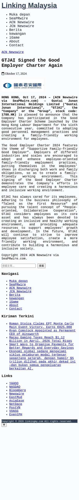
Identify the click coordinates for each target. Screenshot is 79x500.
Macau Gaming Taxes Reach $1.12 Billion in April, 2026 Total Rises (40, 396)
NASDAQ (14, 452)
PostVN (14, 477)
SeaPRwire (18, 19)
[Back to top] (4, 496)
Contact (16, 52)
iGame (14, 42)
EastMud (15, 465)
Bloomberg (17, 456)
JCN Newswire (21, 28)
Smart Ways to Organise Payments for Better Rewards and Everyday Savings (41, 404)
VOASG (13, 481)
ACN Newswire (21, 24)
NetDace (15, 473)
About (14, 47)
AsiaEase (16, 469)
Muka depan (19, 15)
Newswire (16, 460)
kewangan (17, 38)
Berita (15, 33)
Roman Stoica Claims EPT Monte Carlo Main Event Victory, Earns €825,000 (41, 379)
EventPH (15, 486)
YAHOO (13, 448)
